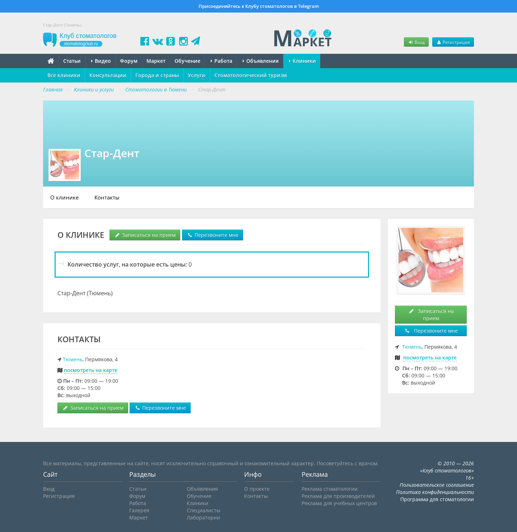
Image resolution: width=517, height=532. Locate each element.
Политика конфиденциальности (435, 492)
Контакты (107, 197)
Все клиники (63, 75)
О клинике (64, 197)
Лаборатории (203, 517)
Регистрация (453, 42)
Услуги (196, 75)
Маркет (156, 60)
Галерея (139, 510)
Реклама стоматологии (330, 488)
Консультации (107, 75)
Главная (52, 89)
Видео (101, 60)
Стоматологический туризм (250, 75)
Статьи (72, 60)
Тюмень (73, 359)
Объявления (261, 60)
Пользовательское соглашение (437, 484)
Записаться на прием (145, 234)
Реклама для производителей (338, 496)
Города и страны (157, 75)
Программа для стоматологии (437, 499)
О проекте (257, 488)
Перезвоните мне (212, 234)
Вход (416, 42)
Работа (221, 60)
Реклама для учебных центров (339, 503)
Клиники (302, 60)
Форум (129, 60)
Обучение (187, 60)
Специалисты (203, 510)
